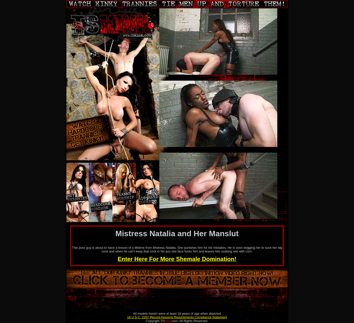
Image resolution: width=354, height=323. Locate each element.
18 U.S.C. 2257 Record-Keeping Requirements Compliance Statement (177, 317)
